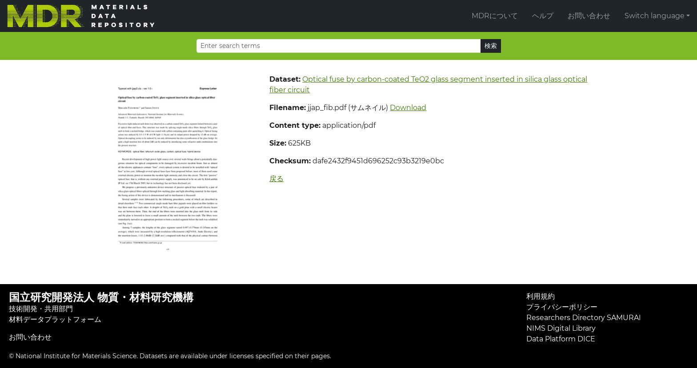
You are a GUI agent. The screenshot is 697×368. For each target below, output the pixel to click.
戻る (276, 178)
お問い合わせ (589, 16)
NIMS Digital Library (561, 328)
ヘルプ (542, 16)
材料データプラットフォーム (55, 319)
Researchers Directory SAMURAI (583, 317)
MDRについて (495, 16)
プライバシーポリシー (561, 307)
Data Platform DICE (560, 339)
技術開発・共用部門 (41, 309)
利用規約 (540, 296)
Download (408, 107)
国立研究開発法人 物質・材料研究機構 (101, 297)
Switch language (655, 16)
